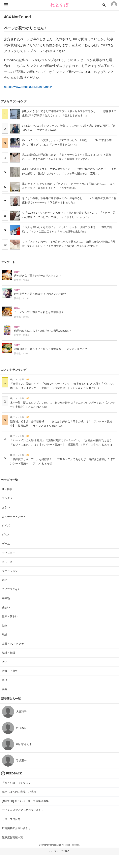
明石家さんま (24, 744)
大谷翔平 (21, 711)
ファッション (10, 570)
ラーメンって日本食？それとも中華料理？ (39, 312)
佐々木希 (21, 727)
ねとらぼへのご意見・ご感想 (19, 791)
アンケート (8, 262)
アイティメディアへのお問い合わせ (23, 810)
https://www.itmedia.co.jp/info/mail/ (28, 86)
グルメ (6, 534)
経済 (4, 680)
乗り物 (6, 598)
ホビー (6, 580)
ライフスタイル (11, 589)
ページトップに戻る (59, 851)
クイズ (6, 525)
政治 (4, 662)
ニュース (7, 561)
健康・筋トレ (10, 616)
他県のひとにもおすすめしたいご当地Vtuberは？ (42, 330)
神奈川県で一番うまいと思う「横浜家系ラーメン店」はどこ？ (50, 349)
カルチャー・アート (14, 516)
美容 (4, 689)
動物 (4, 625)
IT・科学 (7, 489)
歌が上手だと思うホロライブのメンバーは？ (40, 294)
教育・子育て (10, 671)
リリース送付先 (11, 819)
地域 (4, 634)
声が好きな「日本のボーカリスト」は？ (37, 275)
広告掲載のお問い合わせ (16, 828)
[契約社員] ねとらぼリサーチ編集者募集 (25, 801)
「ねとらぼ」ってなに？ (16, 782)
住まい (6, 607)
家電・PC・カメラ (13, 643)
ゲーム (6, 543)
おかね (6, 507)
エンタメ (7, 498)
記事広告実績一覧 (12, 837)
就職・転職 (8, 652)
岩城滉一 (21, 760)
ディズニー (8, 552)
